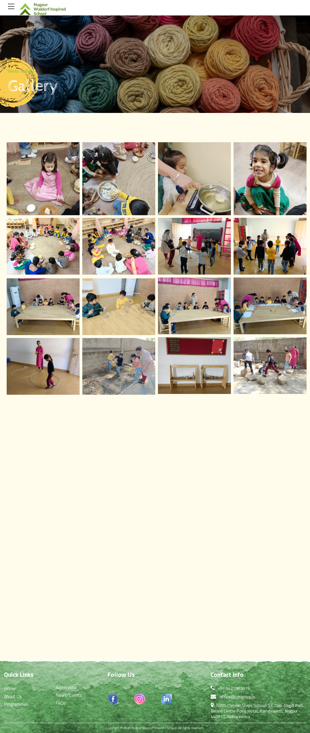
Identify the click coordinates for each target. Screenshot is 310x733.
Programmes (16, 704)
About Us (13, 696)
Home (9, 688)
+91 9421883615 (234, 688)
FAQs (61, 703)
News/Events (69, 695)
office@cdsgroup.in (237, 697)
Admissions (66, 687)
